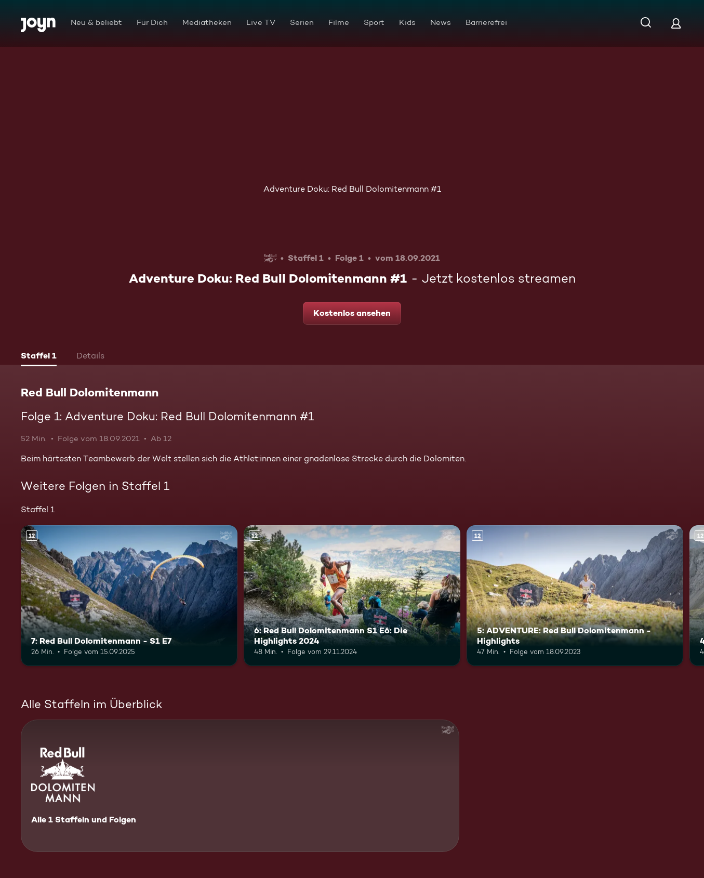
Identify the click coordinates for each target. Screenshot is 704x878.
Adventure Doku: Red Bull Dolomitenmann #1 (352, 189)
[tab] (39, 357)
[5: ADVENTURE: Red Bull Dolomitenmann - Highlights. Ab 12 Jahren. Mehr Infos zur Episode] (575, 595)
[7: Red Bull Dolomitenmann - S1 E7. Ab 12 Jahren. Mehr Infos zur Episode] (129, 595)
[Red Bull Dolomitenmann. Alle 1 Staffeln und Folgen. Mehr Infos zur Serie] (240, 786)
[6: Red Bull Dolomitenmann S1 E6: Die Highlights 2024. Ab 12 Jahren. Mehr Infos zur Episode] (352, 595)
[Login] (676, 23)
